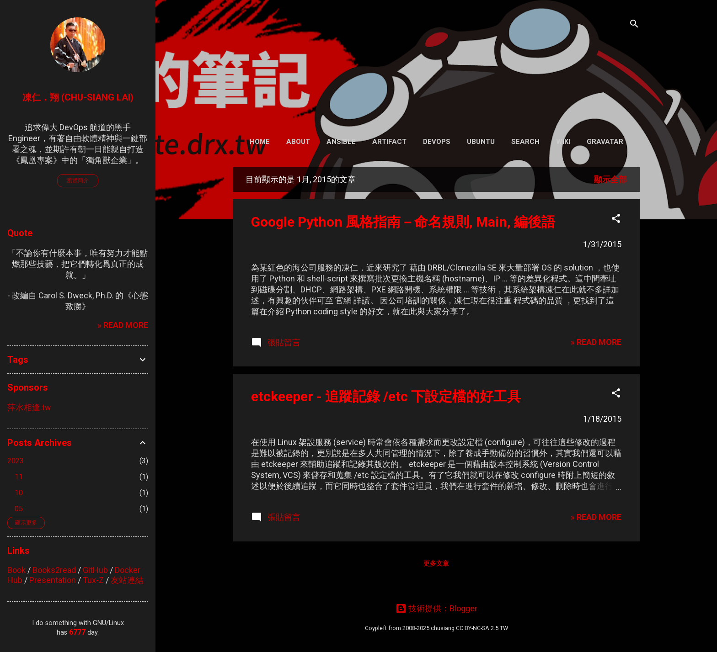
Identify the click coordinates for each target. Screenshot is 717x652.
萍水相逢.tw (29, 407)
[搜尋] (634, 25)
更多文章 (436, 563)
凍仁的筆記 (436, 64)
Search (525, 142)
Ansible (341, 142)
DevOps (436, 142)
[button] (615, 220)
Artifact (389, 142)
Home (260, 142)
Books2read (54, 570)
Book (16, 570)
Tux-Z (93, 580)
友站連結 (127, 580)
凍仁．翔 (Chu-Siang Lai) (78, 97)
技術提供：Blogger (436, 608)
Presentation (52, 580)
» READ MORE (596, 342)
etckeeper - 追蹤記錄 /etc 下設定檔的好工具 (386, 396)
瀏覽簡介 (78, 180)
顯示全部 (610, 179)
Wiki (563, 142)
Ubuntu (481, 142)
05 (19, 508)
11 (19, 476)
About (298, 142)
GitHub (95, 570)
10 (19, 492)
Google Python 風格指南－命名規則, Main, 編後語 (403, 222)
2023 (15, 460)
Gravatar (605, 142)
